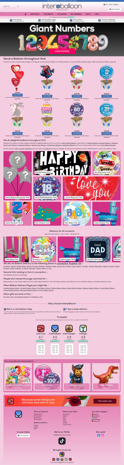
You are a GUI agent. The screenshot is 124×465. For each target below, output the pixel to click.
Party (88, 14)
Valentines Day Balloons (38, 145)
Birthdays (34, 14)
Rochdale (6, 268)
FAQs (64, 417)
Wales (35, 428)
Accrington (6, 266)
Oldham (105, 266)
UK (79, 263)
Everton (78, 266)
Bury (63, 266)
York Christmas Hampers (21, 297)
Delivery (65, 415)
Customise (17, 95)
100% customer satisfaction (23, 148)
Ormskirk (111, 266)
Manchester (98, 266)
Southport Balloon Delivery (11, 288)
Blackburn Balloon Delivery (91, 288)
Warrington (32, 268)
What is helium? (38, 419)
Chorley (68, 266)
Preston (117, 266)
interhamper (96, 415)
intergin (94, 417)
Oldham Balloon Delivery (58, 288)
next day (71, 311)
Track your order (67, 424)
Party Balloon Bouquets (108, 145)
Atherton (13, 266)
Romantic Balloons (105, 143)
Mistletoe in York (37, 297)
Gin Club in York (8, 297)
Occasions (61, 14)
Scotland (36, 427)
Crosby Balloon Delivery (107, 288)
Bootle (54, 266)
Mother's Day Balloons (10, 145)
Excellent (47, 148)
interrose (95, 414)
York (50, 268)
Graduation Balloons (24, 145)
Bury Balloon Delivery (43, 288)
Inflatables (114, 143)
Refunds (65, 422)
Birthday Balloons (93, 143)
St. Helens (25, 268)
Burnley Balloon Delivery (74, 288)
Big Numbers (76, 14)
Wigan (44, 268)
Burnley (59, 266)
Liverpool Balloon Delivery (11, 290)
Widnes (39, 268)
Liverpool (91, 266)
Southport (18, 268)
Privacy (65, 421)
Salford (12, 268)
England (73, 263)
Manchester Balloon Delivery (29, 290)
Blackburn (42, 266)
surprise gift (17, 98)
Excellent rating (38, 414)
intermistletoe (96, 419)
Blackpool (49, 266)
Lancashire (62, 263)
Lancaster (85, 266)
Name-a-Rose (37, 417)
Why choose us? (38, 415)
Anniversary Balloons (68, 145)
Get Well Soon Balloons (54, 145)
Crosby (73, 266)
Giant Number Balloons (69, 143)
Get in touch (66, 414)
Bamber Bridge (21, 266)
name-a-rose (96, 421)
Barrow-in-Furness (32, 266)
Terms (64, 419)
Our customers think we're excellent (62, 17)
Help (97, 14)
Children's (48, 14)
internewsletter (114, 9)
